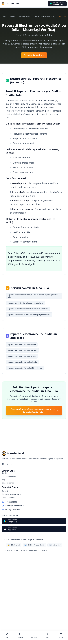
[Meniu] (61, 635)
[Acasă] (7, 635)
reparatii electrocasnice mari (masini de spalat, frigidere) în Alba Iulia (33, 296)
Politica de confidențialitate (30, 550)
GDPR (44, 550)
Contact (5, 491)
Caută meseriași (8, 483)
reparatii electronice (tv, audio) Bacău (22, 362)
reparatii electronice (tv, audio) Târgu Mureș (25, 368)
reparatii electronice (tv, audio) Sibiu (22, 356)
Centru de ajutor (8, 497)
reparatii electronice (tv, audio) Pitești (22, 350)
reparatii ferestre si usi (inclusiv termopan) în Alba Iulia (29, 315)
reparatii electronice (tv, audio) (45, 17)
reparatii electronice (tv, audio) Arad (22, 344)
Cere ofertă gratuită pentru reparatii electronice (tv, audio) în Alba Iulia (35, 410)
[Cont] (47, 635)
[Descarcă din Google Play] (57, 3)
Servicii (12, 17)
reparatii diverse (24, 17)
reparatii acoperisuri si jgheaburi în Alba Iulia (25, 303)
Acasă (4, 17)
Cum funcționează (9, 476)
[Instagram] (7, 464)
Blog (3, 479)
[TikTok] (11, 464)
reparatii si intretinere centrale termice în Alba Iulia (28, 309)
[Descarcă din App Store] (34, 529)
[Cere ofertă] (34, 635)
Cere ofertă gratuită (34, 55)
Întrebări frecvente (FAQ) (11, 494)
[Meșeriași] (20, 635)
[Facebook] (3, 464)
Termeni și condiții (11, 550)
